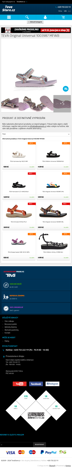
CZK (65, 11)
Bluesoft (52, 466)
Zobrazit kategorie (36, 22)
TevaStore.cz (21, 2)
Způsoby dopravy (11, 327)
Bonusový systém (11, 324)
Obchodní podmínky (12, 330)
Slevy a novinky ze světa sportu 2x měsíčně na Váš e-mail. (19, 439)
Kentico (68, 466)
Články (7, 341)
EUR (69, 11)
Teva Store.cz (8, 8)
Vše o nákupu (9, 321)
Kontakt (7, 333)
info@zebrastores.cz (38, 126)
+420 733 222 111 (64, 7)
